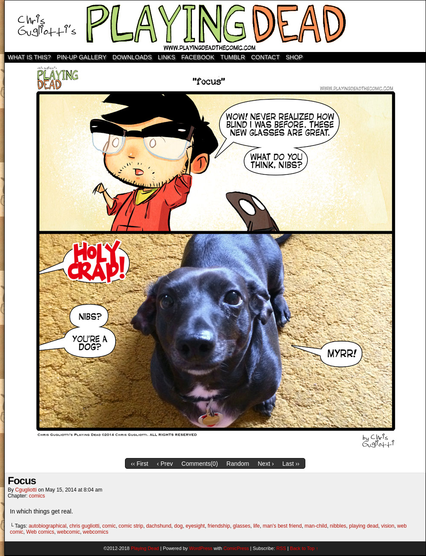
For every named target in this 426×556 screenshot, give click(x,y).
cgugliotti (26, 490)
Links (166, 57)
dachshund (158, 526)
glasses (241, 526)
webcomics (95, 532)
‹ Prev (165, 463)
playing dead (363, 526)
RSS (281, 548)
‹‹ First (139, 463)
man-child (315, 526)
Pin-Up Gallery (81, 57)
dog (178, 526)
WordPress (200, 548)
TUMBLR (232, 57)
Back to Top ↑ (304, 548)
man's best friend (282, 526)
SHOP (294, 57)
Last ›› (291, 463)
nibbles (338, 526)
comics (37, 496)
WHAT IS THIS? (29, 57)
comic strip (131, 526)
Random (237, 463)
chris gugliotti (84, 526)
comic (109, 526)
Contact (265, 57)
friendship (219, 526)
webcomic (68, 532)
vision (388, 526)
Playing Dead (215, 26)
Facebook (197, 57)
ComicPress (236, 548)
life (256, 526)
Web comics (40, 532)
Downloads (132, 57)
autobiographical (48, 526)
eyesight (195, 526)
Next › (266, 463)
